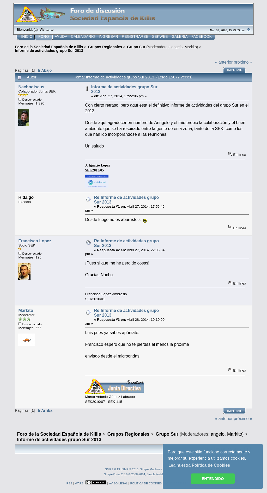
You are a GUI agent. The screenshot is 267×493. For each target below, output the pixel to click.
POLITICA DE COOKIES (146, 483)
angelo (177, 47)
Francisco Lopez (34, 241)
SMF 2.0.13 (112, 469)
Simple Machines (151, 469)
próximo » (243, 62)
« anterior (224, 62)
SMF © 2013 (130, 469)
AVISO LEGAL (118, 483)
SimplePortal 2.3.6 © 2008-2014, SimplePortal (133, 474)
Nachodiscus (31, 87)
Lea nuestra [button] (199, 465)
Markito (191, 47)
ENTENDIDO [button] (213, 479)
